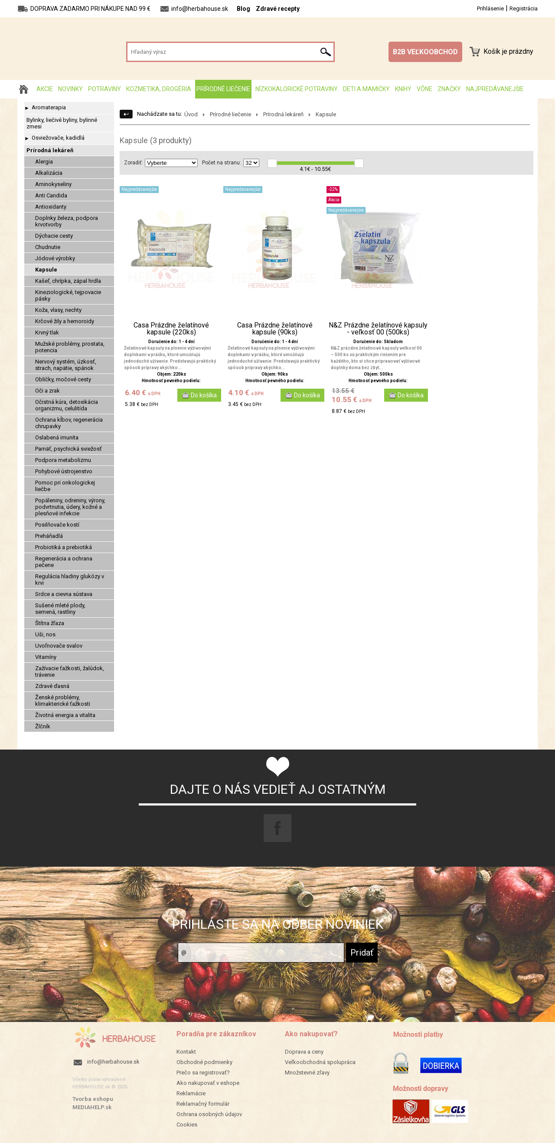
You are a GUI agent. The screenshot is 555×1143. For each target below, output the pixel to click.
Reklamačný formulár (202, 1103)
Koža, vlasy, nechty (58, 310)
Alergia (44, 161)
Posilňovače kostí (57, 524)
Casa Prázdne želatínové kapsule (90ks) (275, 329)
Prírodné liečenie (223, 88)
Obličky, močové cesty (63, 379)
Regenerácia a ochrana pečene (63, 561)
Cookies (186, 1124)
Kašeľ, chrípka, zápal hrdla (68, 281)
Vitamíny (45, 657)
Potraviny (104, 88)
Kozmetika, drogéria (158, 88)
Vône (424, 88)
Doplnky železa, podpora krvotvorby (66, 221)
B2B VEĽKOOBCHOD (425, 52)
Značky (449, 88)
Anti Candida (51, 195)
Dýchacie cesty (54, 236)
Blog (243, 8)
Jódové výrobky (55, 258)
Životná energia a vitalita (65, 715)
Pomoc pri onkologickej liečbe (65, 485)
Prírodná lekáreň (49, 150)
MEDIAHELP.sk (91, 1107)
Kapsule (46, 269)
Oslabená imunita (56, 437)
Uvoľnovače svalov (58, 645)
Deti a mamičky (366, 88)
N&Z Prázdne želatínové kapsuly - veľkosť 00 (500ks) (378, 329)
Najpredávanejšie (495, 88)
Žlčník (42, 726)
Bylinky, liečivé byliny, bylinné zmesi (61, 123)
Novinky (70, 88)
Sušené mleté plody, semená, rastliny (60, 608)
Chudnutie (47, 247)
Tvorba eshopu (92, 1099)
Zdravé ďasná (52, 686)
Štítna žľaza (49, 623)
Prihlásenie (490, 8)
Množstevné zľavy (307, 1072)
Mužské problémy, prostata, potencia (69, 347)
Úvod (191, 114)
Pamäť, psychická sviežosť (68, 448)
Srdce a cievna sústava (63, 594)
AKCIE (44, 88)
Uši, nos (45, 634)
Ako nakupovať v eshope (207, 1083)
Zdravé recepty (278, 8)
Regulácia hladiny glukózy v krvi (69, 579)
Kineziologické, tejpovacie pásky (68, 295)
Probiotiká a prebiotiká (63, 547)
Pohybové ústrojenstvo (63, 471)
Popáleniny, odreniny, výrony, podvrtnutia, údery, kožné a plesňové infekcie (70, 507)
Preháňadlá (49, 536)
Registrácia (523, 8)
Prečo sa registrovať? (203, 1072)
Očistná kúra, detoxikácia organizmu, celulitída (66, 405)
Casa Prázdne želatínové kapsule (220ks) (171, 329)
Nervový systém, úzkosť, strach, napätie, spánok (65, 364)
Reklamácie (191, 1093)
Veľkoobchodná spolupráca (320, 1062)
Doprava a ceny (304, 1051)
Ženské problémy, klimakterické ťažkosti (62, 700)
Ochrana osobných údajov (209, 1114)
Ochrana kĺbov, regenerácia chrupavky (69, 422)
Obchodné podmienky (204, 1062)
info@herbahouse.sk (113, 1061)
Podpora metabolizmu (63, 460)
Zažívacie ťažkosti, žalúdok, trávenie (69, 671)
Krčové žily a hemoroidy (64, 321)
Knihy (403, 88)
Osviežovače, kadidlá (58, 137)
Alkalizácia (48, 173)
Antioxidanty (50, 206)
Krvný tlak (47, 332)
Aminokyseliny (53, 184)
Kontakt (186, 1051)
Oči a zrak (47, 390)
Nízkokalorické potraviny (296, 88)
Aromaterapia (49, 107)
